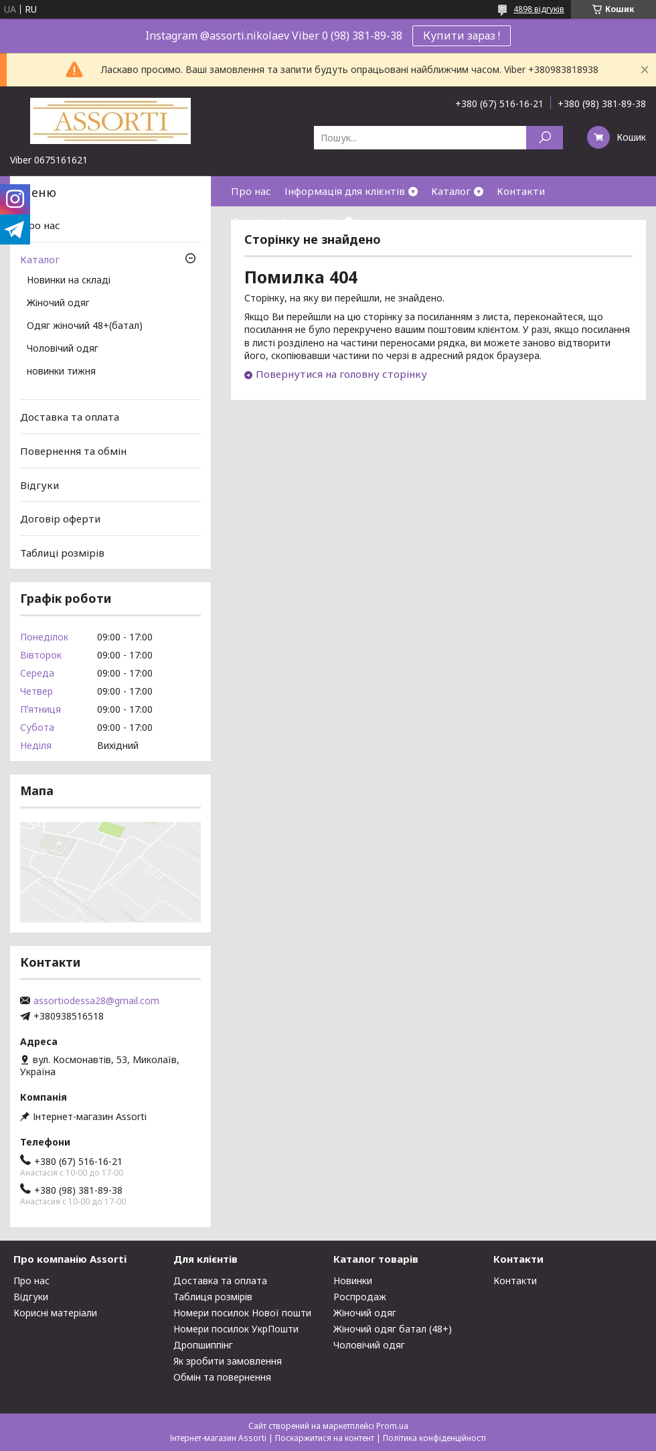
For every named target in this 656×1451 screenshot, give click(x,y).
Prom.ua (392, 1426)
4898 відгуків (538, 9)
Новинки (352, 1280)
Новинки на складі (68, 280)
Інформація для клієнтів (344, 191)
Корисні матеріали (55, 1312)
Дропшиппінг (203, 1344)
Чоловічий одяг (62, 349)
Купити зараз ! (461, 35)
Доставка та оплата (69, 416)
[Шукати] (544, 137)
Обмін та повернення (222, 1377)
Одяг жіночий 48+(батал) (85, 326)
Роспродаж (359, 1296)
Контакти (521, 191)
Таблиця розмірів (212, 1296)
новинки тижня (61, 371)
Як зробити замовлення (227, 1361)
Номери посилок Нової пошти (242, 1312)
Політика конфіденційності (434, 1438)
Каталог (451, 191)
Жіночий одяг (58, 303)
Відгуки (39, 484)
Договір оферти (271, 221)
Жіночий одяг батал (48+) (392, 1328)
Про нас (251, 191)
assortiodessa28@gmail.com (96, 1001)
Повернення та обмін (73, 451)
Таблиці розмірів (62, 552)
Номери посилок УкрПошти (236, 1328)
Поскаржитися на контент (324, 1438)
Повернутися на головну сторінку (341, 374)
